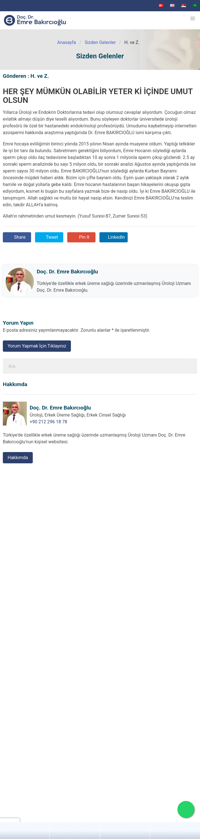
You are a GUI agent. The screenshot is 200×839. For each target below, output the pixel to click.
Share (19, 237)
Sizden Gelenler (100, 42)
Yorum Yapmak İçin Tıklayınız (37, 346)
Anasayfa (66, 42)
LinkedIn (116, 237)
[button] (192, 18)
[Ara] (93, 366)
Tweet (51, 237)
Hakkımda (18, 457)
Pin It (83, 237)
